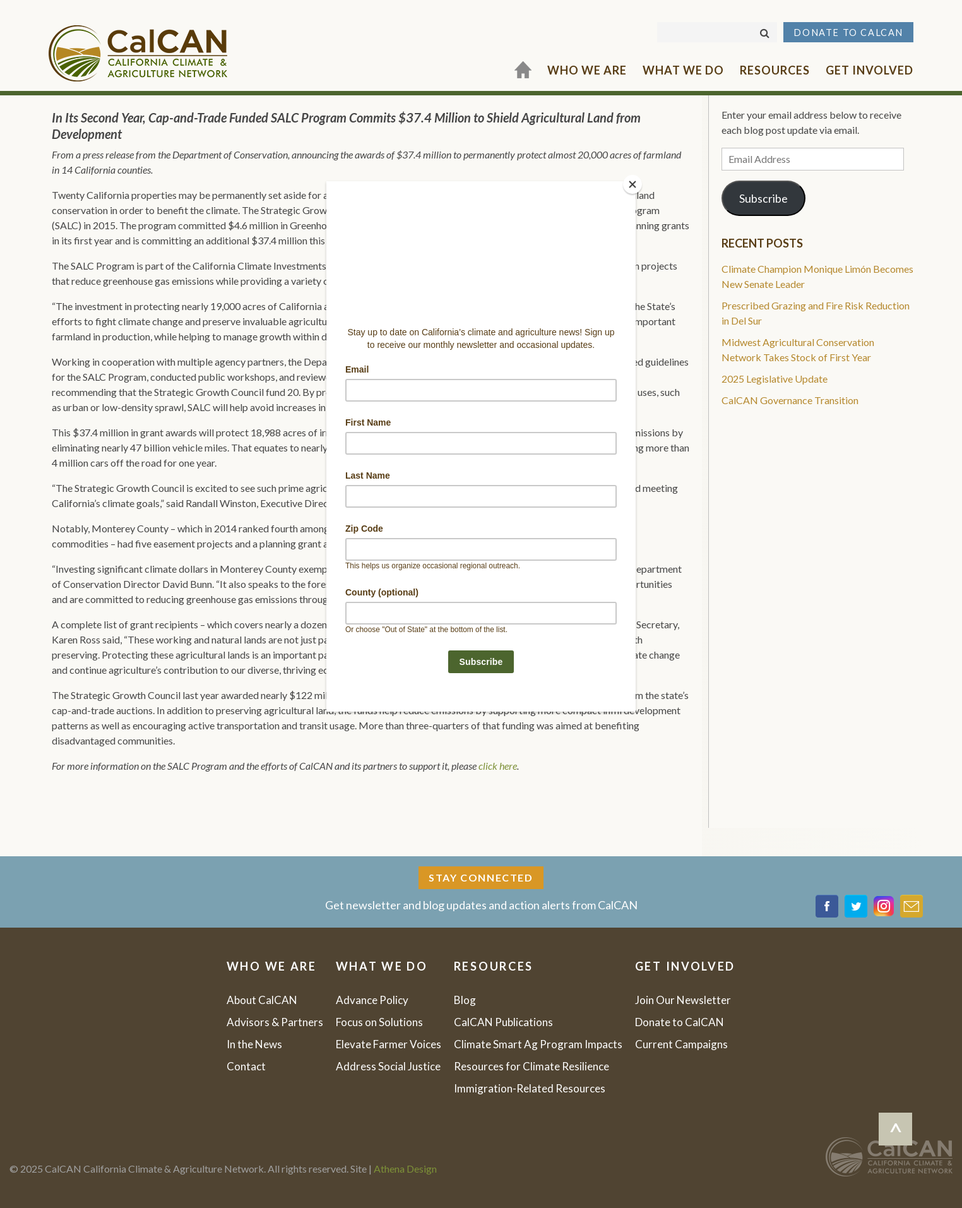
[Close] (632, 184)
